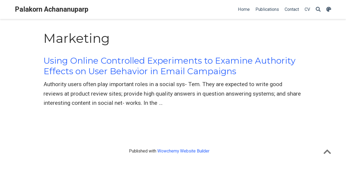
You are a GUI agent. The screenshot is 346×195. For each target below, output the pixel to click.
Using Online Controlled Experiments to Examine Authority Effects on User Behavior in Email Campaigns (169, 66)
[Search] (318, 9)
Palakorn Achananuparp (51, 9)
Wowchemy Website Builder (183, 151)
